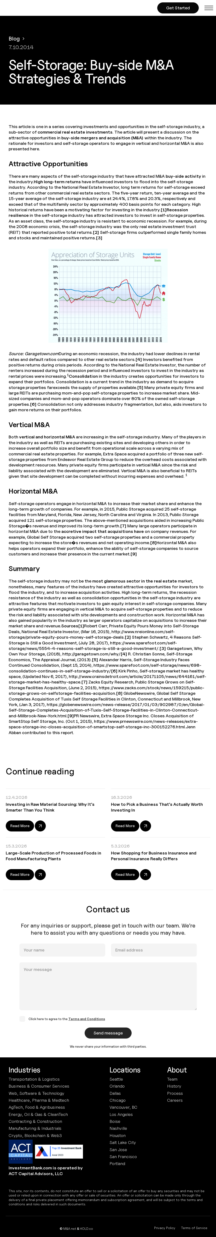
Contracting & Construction (35, 1121)
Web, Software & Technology (36, 1093)
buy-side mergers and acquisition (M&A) (102, 137)
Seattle (116, 1079)
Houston (118, 1135)
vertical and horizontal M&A (47, 436)
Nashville (118, 1128)
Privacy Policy (164, 1228)
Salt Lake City (123, 1142)
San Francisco (123, 1156)
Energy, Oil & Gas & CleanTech (38, 1114)
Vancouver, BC (123, 1107)
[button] (208, 8)
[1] (164, 209)
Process (175, 1093)
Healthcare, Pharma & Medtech (39, 1100)
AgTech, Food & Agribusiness (37, 1107)
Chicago (118, 1100)
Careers (175, 1100)
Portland (117, 1163)
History (174, 1086)
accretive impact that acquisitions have (102, 531)
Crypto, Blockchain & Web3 (35, 1135)
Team (172, 1079)
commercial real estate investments (75, 132)
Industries (24, 1070)
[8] (153, 542)
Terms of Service (194, 1228)
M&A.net (69, 1228)
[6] (33, 404)
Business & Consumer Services (39, 1086)
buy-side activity (183, 176)
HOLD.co (86, 1228)
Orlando (117, 1086)
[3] (99, 237)
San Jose (118, 1149)
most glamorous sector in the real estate (134, 580)
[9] (133, 553)
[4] (138, 359)
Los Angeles (121, 1114)
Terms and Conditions (86, 1023)
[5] (140, 387)
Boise (115, 1121)
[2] (96, 232)
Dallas (115, 1093)
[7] (123, 525)
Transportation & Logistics (34, 1079)
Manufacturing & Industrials (35, 1128)
